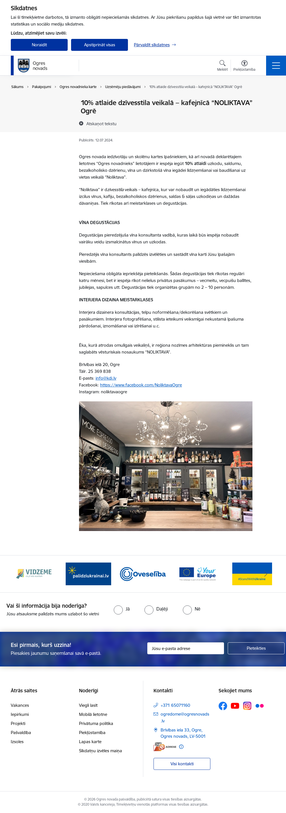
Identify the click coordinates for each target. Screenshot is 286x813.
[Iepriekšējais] (20, 574)
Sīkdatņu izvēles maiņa (100, 750)
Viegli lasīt (88, 705)
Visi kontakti (182, 763)
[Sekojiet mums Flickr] (259, 705)
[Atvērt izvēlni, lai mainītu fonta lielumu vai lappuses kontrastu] (244, 66)
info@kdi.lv (106, 378)
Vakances (20, 705)
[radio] (122, 608)
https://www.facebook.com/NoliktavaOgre (141, 385)
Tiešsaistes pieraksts (36, 113)
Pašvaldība (21, 732)
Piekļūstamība (92, 732)
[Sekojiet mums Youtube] (235, 705)
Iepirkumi (20, 714)
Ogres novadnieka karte (40, 123)
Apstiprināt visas (99, 44)
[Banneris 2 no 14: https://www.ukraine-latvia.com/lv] (88, 573)
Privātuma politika (96, 723)
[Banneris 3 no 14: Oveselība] (143, 573)
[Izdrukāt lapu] (267, 100)
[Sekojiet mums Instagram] (247, 706)
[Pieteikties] (256, 648)
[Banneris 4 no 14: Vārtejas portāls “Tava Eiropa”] (198, 573)
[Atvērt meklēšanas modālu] (222, 66)
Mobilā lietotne (93, 714)
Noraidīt (39, 44)
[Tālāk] (265, 574)
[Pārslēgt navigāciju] (276, 66)
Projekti (18, 723)
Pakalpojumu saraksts (38, 103)
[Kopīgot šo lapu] (267, 115)
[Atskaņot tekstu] (101, 123)
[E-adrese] (165, 746)
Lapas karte (90, 741)
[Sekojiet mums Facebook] (223, 706)
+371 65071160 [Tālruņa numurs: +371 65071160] (175, 705)
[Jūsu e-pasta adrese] (185, 648)
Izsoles (17, 741)
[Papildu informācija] (181, 747)
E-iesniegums (29, 132)
